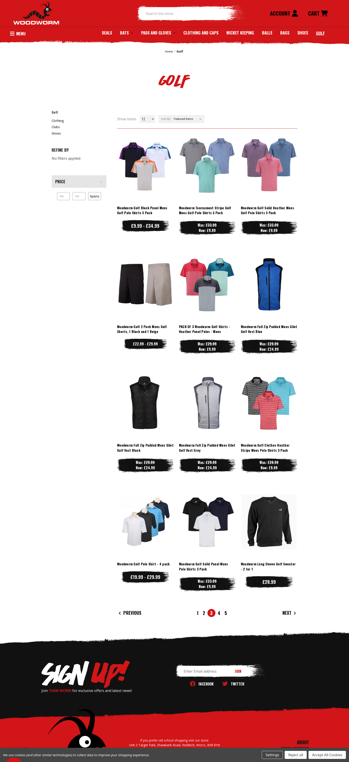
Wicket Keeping (240, 33)
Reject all (295, 754)
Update (94, 196)
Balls (267, 33)
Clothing (58, 120)
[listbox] (188, 119)
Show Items (126, 119)
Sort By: (166, 119)
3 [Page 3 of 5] (211, 613)
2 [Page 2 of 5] (204, 613)
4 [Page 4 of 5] (219, 613)
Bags (284, 33)
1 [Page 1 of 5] (198, 613)
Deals (107, 33)
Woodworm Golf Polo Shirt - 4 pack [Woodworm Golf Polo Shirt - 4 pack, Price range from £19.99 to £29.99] (143, 563)
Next (289, 613)
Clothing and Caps (200, 33)
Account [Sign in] (284, 13)
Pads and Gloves (158, 33)
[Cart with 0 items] (317, 14)
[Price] (79, 181)
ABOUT (303, 742)
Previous (129, 613)
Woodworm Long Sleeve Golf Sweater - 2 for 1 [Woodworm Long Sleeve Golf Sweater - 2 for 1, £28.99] (268, 566)
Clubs (56, 127)
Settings (272, 754)
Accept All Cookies (327, 754)
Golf (322, 33)
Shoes (302, 33)
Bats (126, 33)
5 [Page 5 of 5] (226, 613)
